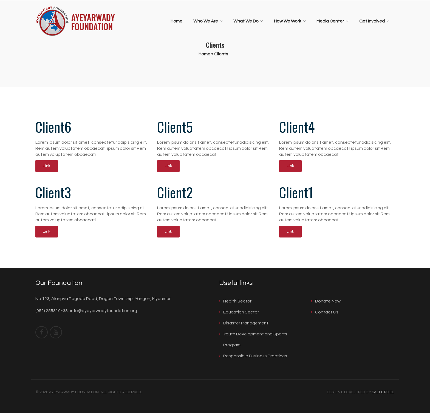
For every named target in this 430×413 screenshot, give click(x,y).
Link (46, 166)
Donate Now (328, 301)
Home (204, 54)
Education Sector (241, 312)
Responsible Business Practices (255, 356)
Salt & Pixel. (383, 392)
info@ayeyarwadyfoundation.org (103, 311)
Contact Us (326, 312)
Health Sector (237, 301)
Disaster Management (245, 323)
